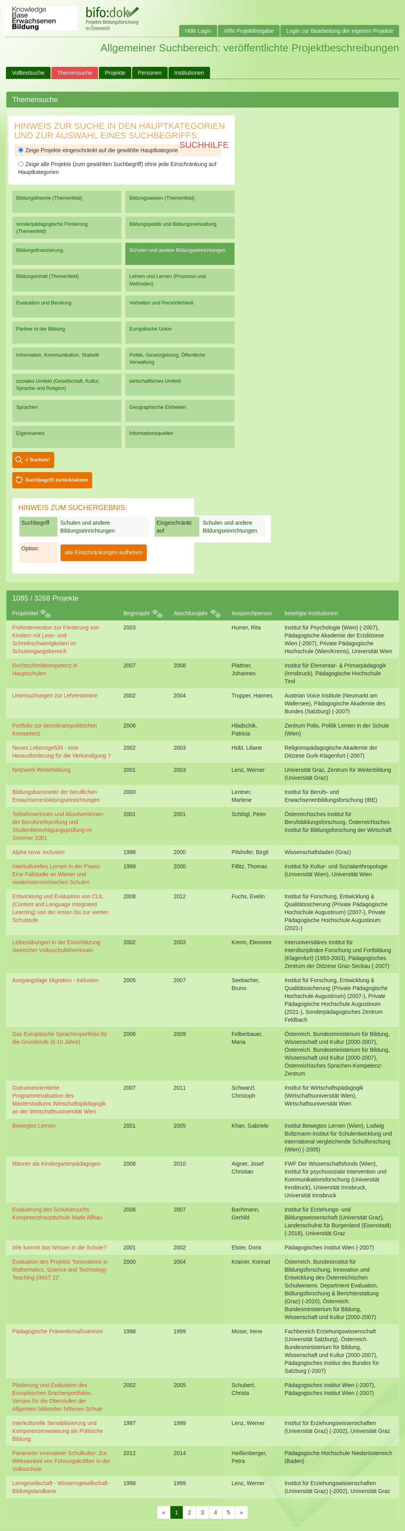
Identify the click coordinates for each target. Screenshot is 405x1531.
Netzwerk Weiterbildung (41, 770)
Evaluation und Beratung (43, 303)
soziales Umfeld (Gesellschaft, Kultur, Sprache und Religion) (58, 384)
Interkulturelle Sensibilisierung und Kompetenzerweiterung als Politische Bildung (57, 1431)
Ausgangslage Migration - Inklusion (55, 980)
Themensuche (75, 73)
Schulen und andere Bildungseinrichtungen (177, 250)
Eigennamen (30, 433)
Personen (150, 73)
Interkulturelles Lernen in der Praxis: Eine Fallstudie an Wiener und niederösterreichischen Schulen (56, 874)
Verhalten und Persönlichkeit (161, 303)
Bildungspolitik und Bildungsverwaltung (172, 224)
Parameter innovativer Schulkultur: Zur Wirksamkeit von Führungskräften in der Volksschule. (61, 1461)
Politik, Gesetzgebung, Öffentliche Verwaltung (167, 358)
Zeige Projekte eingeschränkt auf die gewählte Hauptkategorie (98, 150)
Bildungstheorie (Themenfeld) (49, 198)
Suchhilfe (204, 145)
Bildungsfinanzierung (39, 250)
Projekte (115, 73)
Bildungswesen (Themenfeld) (162, 198)
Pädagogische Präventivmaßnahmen (57, 1331)
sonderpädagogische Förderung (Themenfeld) (52, 227)
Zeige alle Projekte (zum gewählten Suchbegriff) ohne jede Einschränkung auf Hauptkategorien (117, 168)
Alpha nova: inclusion (38, 852)
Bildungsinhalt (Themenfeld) (47, 276)
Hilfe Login (198, 31)
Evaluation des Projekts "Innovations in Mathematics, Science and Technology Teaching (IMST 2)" (60, 1270)
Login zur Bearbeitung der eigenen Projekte (339, 31)
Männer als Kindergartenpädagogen (56, 1164)
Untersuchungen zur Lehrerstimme (55, 695)
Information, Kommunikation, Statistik (57, 355)
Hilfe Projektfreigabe (249, 31)
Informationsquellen (151, 433)
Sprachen (27, 407)
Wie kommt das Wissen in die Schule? (59, 1247)
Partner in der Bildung (40, 329)
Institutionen (189, 73)
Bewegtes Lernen (33, 1126)
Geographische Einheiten (157, 407)
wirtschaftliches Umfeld (155, 381)
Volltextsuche (28, 73)
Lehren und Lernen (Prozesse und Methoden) (167, 279)
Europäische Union (150, 329)
